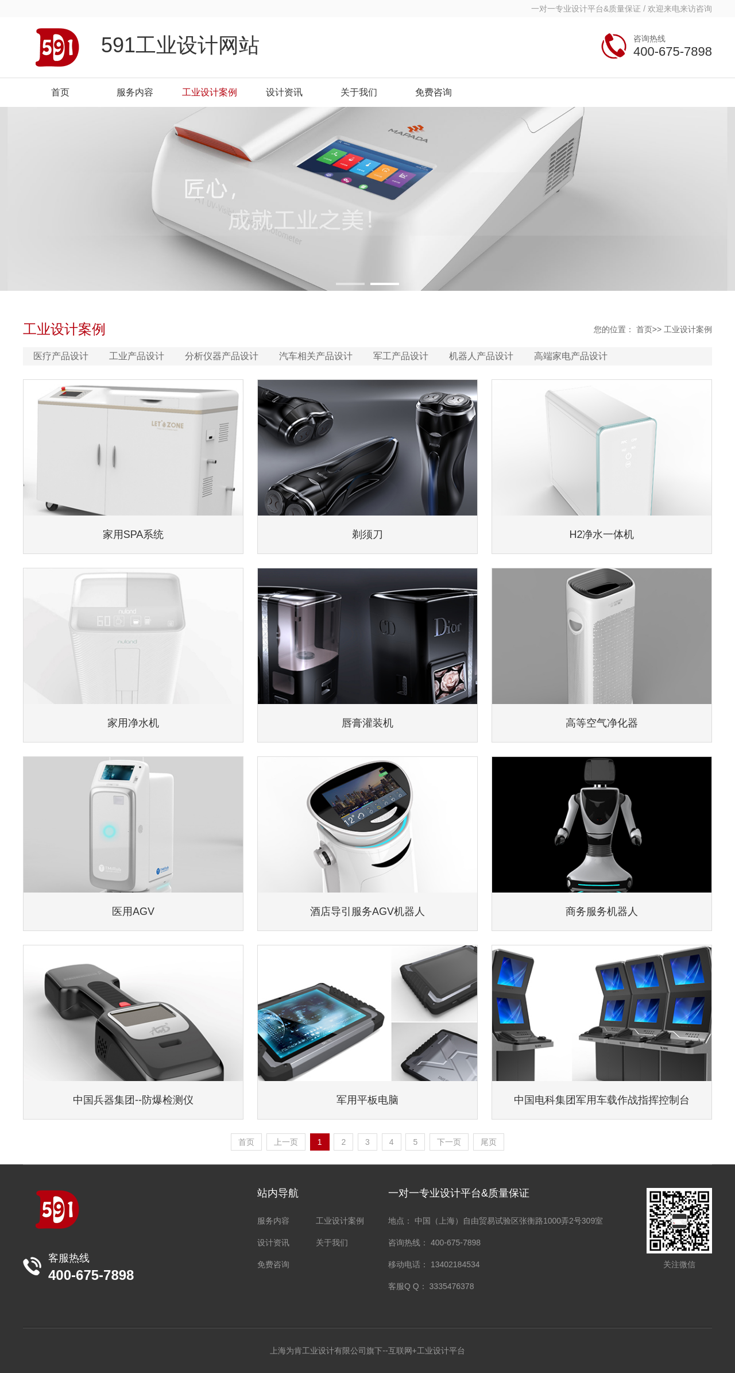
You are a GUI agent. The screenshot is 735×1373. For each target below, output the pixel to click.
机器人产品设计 (481, 356)
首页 (644, 329)
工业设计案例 (688, 329)
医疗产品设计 (60, 356)
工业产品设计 (136, 356)
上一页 (286, 1142)
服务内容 (273, 1220)
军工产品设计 (400, 356)
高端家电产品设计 (571, 356)
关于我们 (332, 1242)
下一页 (449, 1142)
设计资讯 (273, 1242)
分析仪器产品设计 (221, 356)
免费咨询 (273, 1264)
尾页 (489, 1142)
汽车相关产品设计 (316, 356)
